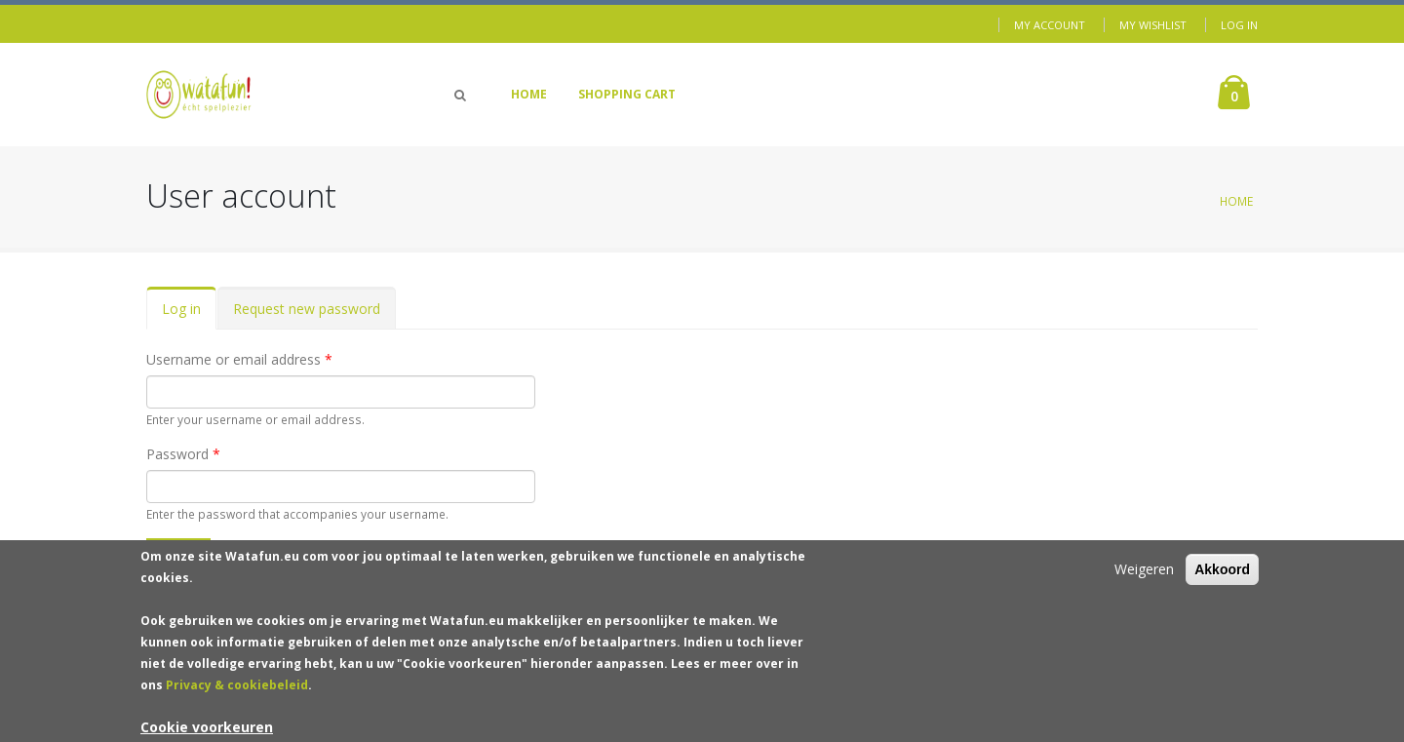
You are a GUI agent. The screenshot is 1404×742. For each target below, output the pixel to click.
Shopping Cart (627, 94)
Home (529, 94)
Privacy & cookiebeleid (237, 691)
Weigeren (1144, 575)
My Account (1049, 25)
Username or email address (239, 359)
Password (183, 454)
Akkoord (1222, 576)
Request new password (306, 308)
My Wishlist (1153, 25)
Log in (1239, 25)
